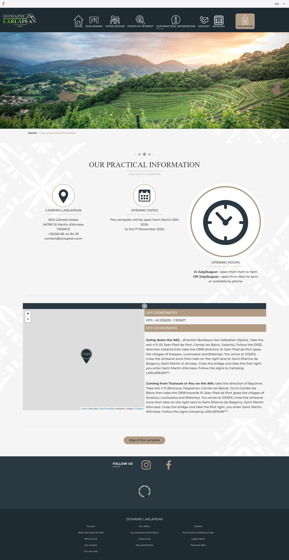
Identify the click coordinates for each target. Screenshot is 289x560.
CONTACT (204, 26)
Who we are (91, 538)
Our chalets (90, 545)
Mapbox (140, 409)
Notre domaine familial (91, 532)
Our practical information (144, 532)
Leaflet (84, 409)
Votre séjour (114, 26)
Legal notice (198, 538)
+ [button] (28, 314)
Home (79, 26)
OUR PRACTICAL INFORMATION (175, 26)
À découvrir (144, 538)
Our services (91, 551)
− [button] (28, 319)
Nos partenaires (144, 545)
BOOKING (219, 26)
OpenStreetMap (107, 409)
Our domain (94, 26)
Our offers (144, 526)
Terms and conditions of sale (198, 532)
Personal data (198, 545)
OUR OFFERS (245, 26)
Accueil (91, 526)
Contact (198, 526)
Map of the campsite (144, 440)
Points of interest (140, 26)
